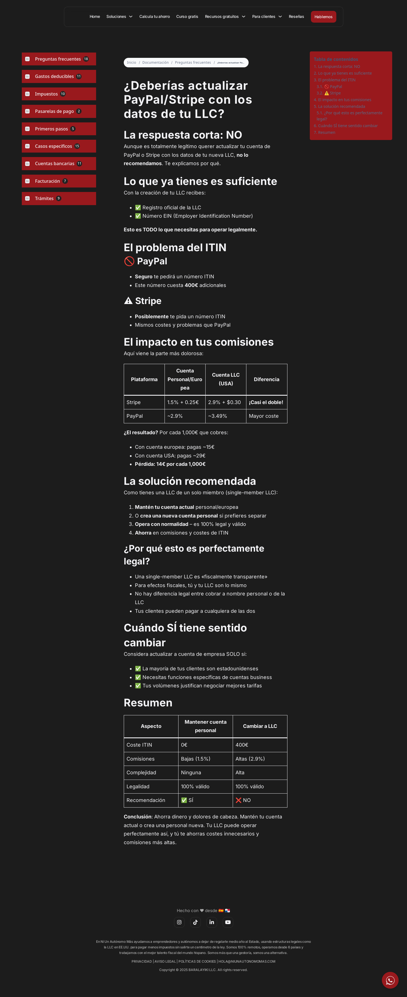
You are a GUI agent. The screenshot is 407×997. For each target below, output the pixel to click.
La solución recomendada (341, 106)
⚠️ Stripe (332, 93)
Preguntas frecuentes (193, 62)
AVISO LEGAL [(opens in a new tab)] (165, 961)
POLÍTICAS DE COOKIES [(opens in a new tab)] (197, 961)
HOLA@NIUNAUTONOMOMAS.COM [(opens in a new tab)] (246, 961)
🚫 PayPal (333, 86)
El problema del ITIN (337, 79)
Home (96, 16)
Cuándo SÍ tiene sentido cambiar (348, 125)
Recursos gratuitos (222, 16)
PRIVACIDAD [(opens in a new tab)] (142, 961)
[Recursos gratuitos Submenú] (244, 16)
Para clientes (263, 16)
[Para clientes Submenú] (280, 16)
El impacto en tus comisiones (344, 99)
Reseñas (296, 16)
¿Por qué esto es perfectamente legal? (350, 116)
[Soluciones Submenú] (132, 16)
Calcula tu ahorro (155, 16)
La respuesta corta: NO (339, 66)
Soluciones (117, 16)
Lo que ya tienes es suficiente (345, 73)
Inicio (131, 62)
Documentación (155, 62)
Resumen (326, 132)
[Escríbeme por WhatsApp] (390, 980)
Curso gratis (188, 16)
